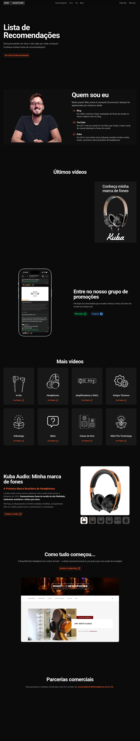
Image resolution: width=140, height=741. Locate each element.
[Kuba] (132, 3)
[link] (71, 3)
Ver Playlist (18, 400)
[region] (105, 490)
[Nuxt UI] (14, 3)
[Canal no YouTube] (122, 3)
